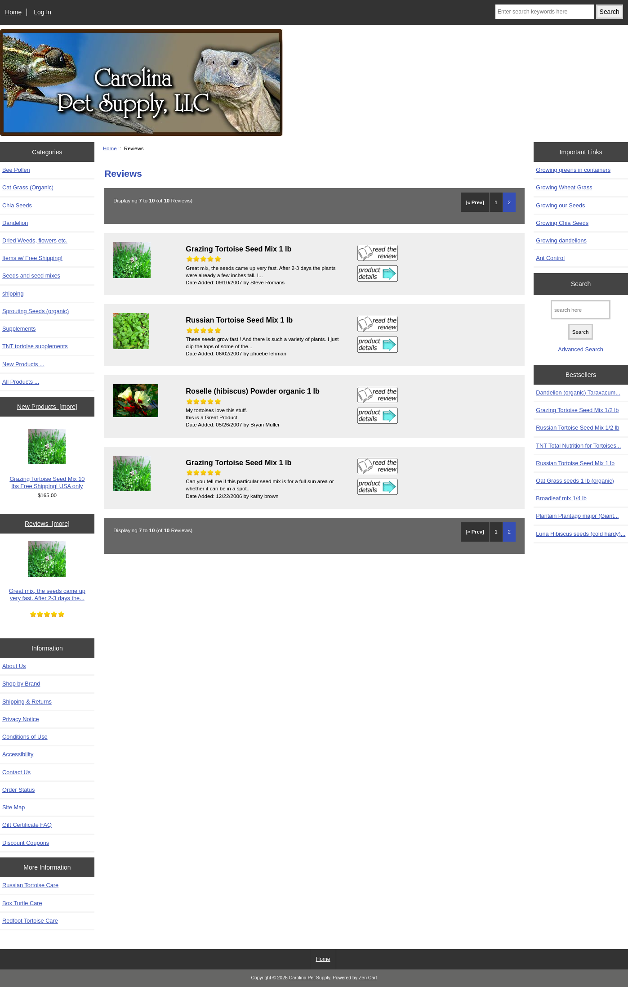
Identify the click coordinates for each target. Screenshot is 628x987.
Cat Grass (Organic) (27, 187)
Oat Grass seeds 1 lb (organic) (575, 480)
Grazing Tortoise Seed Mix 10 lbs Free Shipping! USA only (47, 459)
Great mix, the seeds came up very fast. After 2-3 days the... (47, 571)
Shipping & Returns (27, 701)
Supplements (19, 328)
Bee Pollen (16, 169)
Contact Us (16, 772)
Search (581, 283)
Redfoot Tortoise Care (30, 920)
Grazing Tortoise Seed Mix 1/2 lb (577, 410)
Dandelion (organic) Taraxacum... (578, 392)
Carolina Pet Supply (309, 977)
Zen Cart (368, 977)
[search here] (580, 309)
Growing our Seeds (560, 205)
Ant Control (550, 258)
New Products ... (23, 364)
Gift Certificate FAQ (27, 824)
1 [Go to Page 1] (495, 202)
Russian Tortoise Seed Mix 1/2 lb (577, 427)
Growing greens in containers (573, 169)
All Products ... (20, 381)
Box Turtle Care (22, 903)
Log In (42, 12)
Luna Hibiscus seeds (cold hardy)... (580, 533)
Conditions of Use (25, 736)
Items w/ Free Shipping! (32, 258)
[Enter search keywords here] (544, 11)
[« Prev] (475, 202)
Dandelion (15, 223)
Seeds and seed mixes (31, 275)
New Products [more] (47, 406)
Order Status (18, 789)
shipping (13, 293)
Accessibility (17, 754)
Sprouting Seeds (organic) (35, 311)
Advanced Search (580, 349)
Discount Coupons (25, 842)
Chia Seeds (17, 205)
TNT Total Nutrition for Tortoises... (578, 445)
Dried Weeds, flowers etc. (34, 240)
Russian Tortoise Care (30, 885)
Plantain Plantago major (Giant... (577, 515)
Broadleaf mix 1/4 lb (561, 498)
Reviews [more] (47, 523)
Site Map (13, 807)
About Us (14, 666)
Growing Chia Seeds (562, 223)
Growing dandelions (561, 240)
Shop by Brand (21, 683)
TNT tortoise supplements (35, 346)
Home (13, 12)
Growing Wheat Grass (564, 187)
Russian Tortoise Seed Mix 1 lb (575, 463)
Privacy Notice (20, 719)
